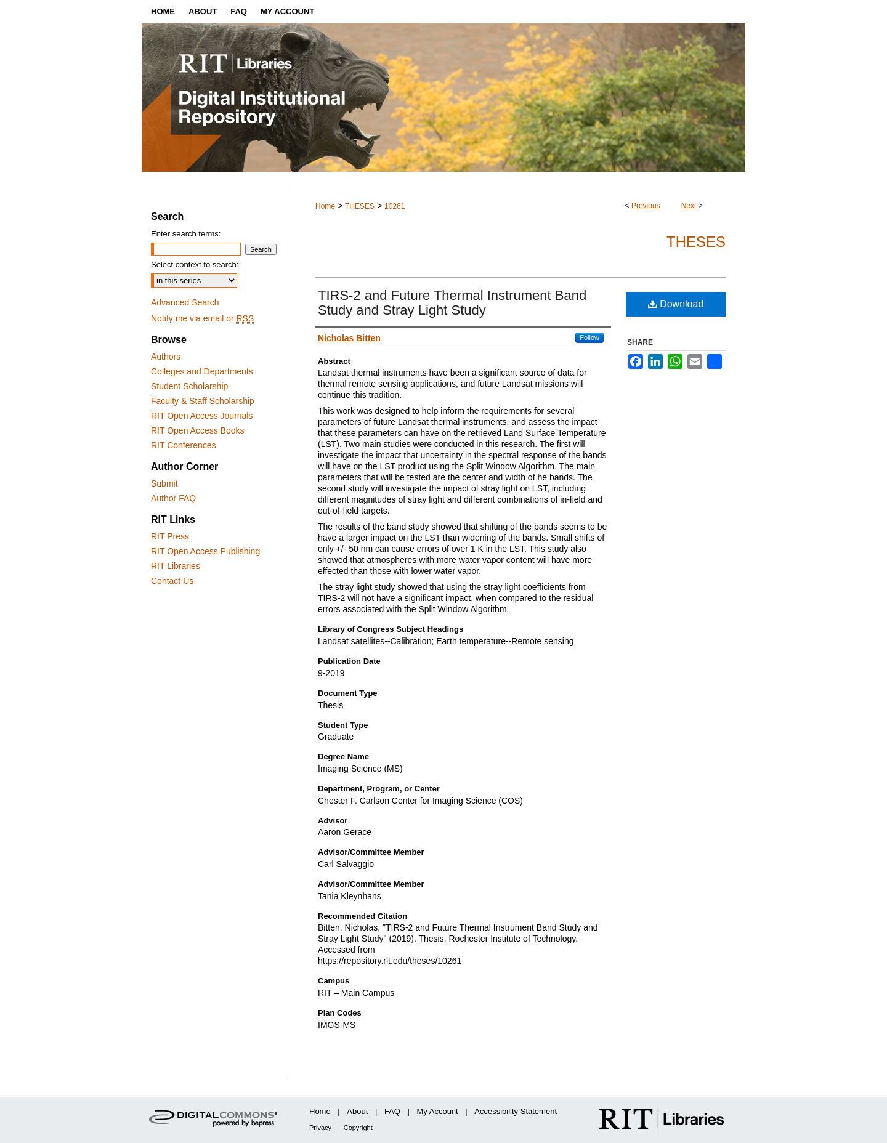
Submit (164, 483)
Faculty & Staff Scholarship (202, 401)
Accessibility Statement (515, 1111)
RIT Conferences (183, 445)
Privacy (320, 1127)
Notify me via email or (202, 318)
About (357, 1111)
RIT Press (170, 536)
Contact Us (172, 581)
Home (325, 206)
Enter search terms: (186, 233)
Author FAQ (173, 498)
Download (676, 304)
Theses (696, 241)
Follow (589, 337)
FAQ (392, 1111)
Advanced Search (185, 302)
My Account (437, 1111)
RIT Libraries (175, 566)
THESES (360, 206)
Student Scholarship (189, 386)
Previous (645, 205)
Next (689, 205)
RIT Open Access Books (197, 430)
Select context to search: (194, 264)
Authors (165, 356)
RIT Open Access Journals (202, 416)
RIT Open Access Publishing (205, 551)
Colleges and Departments (202, 371)
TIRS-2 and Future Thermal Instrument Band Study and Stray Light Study (452, 303)
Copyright (358, 1127)
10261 (394, 206)
